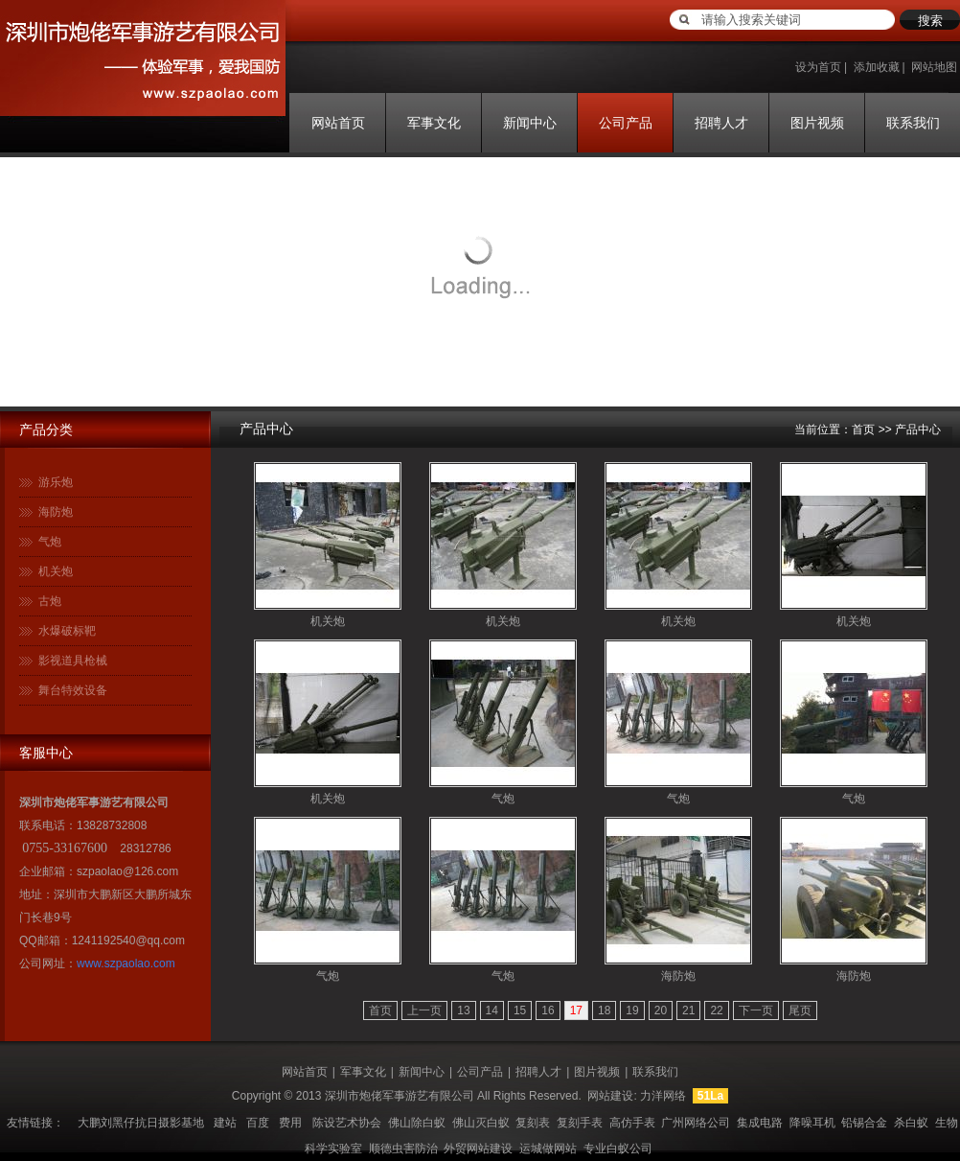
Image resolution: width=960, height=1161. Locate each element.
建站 (225, 1122)
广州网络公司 (695, 1122)
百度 (257, 1122)
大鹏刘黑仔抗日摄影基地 (141, 1122)
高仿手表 (632, 1122)
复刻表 (532, 1122)
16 (547, 1010)
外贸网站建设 (478, 1148)
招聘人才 (721, 122)
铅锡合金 (864, 1122)
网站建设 (610, 1096)
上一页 (424, 1010)
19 (632, 1010)
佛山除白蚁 (417, 1122)
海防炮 (55, 512)
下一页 (756, 1010)
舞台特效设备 (72, 690)
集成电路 (760, 1122)
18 (604, 1010)
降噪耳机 (812, 1122)
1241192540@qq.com (128, 940)
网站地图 (934, 67)
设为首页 (818, 67)
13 (463, 1010)
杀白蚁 (911, 1122)
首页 (863, 429)
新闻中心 (530, 122)
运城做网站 (548, 1148)
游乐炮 (55, 482)
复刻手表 (580, 1122)
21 (688, 1010)
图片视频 (817, 122)
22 (716, 1010)
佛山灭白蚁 (481, 1122)
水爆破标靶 (67, 631)
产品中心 (266, 429)
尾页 (800, 1010)
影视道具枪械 (72, 660)
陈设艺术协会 (346, 1122)
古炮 (49, 601)
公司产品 (625, 122)
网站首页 (338, 122)
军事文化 (434, 122)
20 (660, 1010)
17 (576, 1010)
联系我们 (913, 122)
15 (520, 1010)
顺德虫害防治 (403, 1148)
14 (492, 1010)
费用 (290, 1122)
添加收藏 (877, 67)
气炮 (49, 541)
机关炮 (55, 571)
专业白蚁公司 (617, 1148)
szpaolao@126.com (127, 871)
